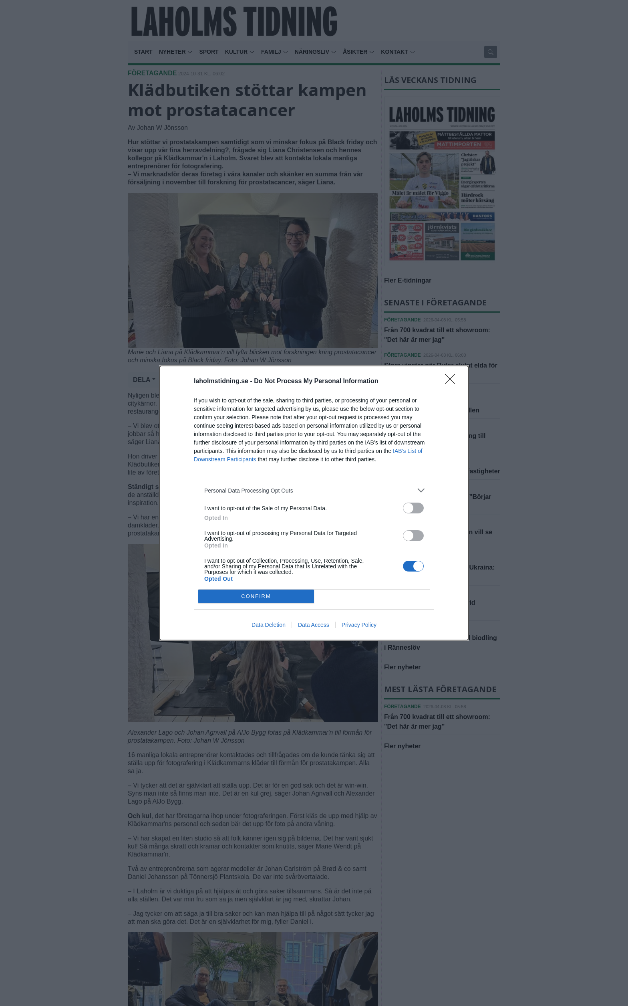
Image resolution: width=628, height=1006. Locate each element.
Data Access (313, 625)
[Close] (452, 381)
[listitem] (314, 490)
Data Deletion (269, 625)
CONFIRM (256, 597)
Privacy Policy (359, 625)
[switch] (413, 508)
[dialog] (314, 503)
